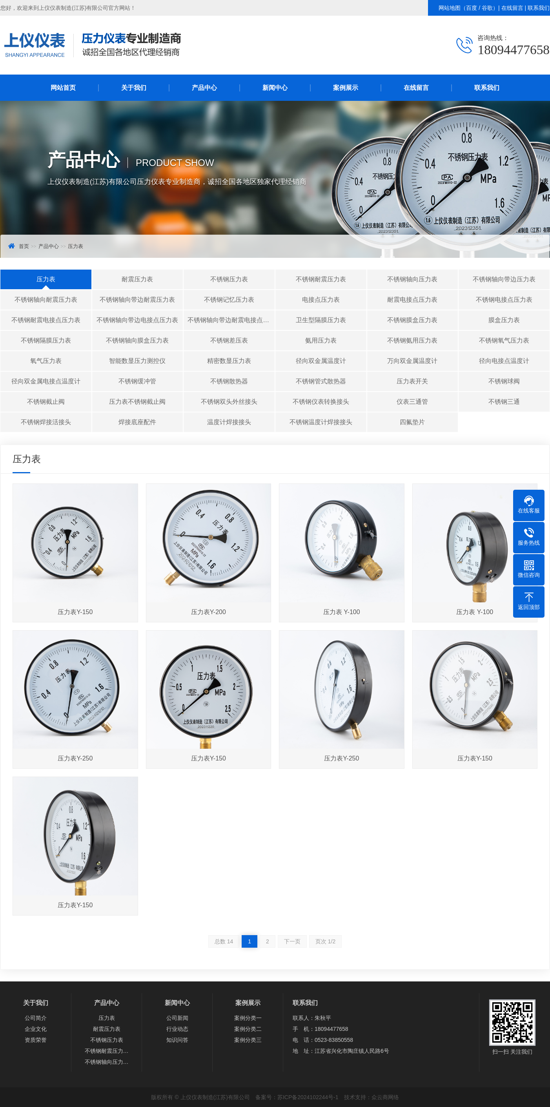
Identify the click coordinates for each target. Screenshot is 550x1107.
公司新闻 (177, 1018)
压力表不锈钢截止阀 (137, 401)
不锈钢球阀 (504, 381)
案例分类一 (248, 1018)
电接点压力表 (321, 299)
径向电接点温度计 (504, 360)
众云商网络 (385, 1097)
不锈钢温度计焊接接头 (321, 422)
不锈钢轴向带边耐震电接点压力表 (231, 320)
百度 (471, 8)
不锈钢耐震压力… (107, 1051)
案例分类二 (248, 1029)
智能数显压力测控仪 (137, 360)
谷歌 (487, 8)
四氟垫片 (412, 422)
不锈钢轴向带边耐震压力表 (137, 299)
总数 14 (224, 941)
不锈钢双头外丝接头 (229, 401)
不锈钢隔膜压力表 (46, 340)
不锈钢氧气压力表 (504, 340)
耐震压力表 (137, 279)
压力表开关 (412, 381)
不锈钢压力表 (229, 279)
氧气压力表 (46, 360)
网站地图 (450, 8)
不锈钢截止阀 (46, 401)
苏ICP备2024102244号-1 (308, 1097)
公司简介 (36, 1018)
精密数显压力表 (229, 360)
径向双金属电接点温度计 (45, 381)
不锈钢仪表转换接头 (321, 401)
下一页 (292, 941)
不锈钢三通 (504, 401)
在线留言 (512, 8)
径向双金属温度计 (321, 360)
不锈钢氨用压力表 (412, 340)
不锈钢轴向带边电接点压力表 (137, 320)
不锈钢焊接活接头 (46, 422)
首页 (24, 246)
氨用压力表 (321, 340)
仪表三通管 (412, 401)
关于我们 (133, 87)
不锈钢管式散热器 (321, 381)
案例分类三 (248, 1040)
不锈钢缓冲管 (137, 381)
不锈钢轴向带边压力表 (504, 279)
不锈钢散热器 (229, 381)
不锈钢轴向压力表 (412, 279)
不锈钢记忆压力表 (229, 299)
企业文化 (36, 1029)
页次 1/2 (325, 941)
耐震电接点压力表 (412, 299)
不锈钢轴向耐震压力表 (46, 299)
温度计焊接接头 (229, 422)
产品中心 (204, 87)
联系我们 (539, 8)
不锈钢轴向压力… (107, 1062)
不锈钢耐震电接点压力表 (45, 320)
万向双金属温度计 (412, 360)
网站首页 (63, 87)
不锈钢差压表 (229, 340)
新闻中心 (275, 87)
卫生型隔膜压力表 (321, 320)
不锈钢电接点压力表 (504, 299)
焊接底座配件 (137, 422)
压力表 (75, 246)
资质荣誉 (36, 1040)
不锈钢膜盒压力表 (412, 320)
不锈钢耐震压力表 (321, 279)
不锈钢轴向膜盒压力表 (137, 340)
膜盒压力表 (504, 320)
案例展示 (345, 87)
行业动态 (177, 1029)
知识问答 (177, 1040)
